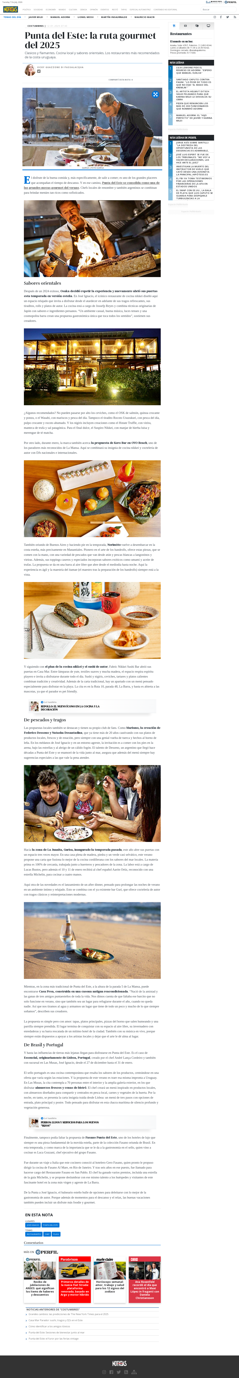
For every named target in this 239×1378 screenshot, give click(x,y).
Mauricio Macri (145, 17)
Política (28, 9)
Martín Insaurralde (114, 17)
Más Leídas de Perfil (183, 138)
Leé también (50, 702)
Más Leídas (177, 62)
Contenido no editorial (191, 9)
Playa (56, 1234)
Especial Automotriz (160, 9)
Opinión (106, 9)
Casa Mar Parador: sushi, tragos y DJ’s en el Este (56, 1320)
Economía (56, 9)
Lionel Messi (86, 17)
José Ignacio (33, 1225)
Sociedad (41, 9)
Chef (47, 1234)
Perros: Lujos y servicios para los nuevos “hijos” (70, 1124)
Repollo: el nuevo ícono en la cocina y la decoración (70, 708)
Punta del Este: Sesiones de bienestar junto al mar (57, 1332)
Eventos (119, 9)
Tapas (140, 9)
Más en (41, 1252)
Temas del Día (12, 17)
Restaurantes (34, 1234)
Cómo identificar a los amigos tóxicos (49, 1326)
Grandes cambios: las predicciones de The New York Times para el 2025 (68, 1314)
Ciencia (94, 9)
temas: (29, 1230)
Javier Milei (36, 17)
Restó (130, 9)
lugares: (30, 1221)
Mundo (69, 9)
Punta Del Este (50, 1225)
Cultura (81, 9)
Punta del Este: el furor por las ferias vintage (54, 1338)
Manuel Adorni (60, 17)
